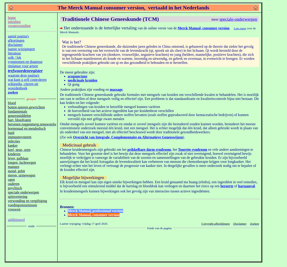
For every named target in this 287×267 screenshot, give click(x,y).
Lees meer (240, 28)
